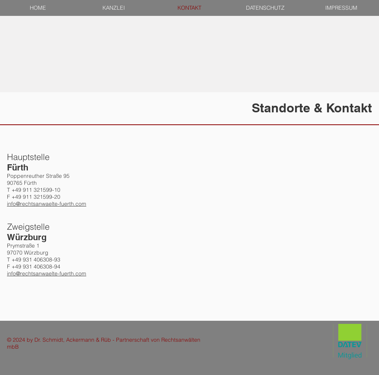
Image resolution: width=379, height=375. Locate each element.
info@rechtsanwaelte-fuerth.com (46, 203)
